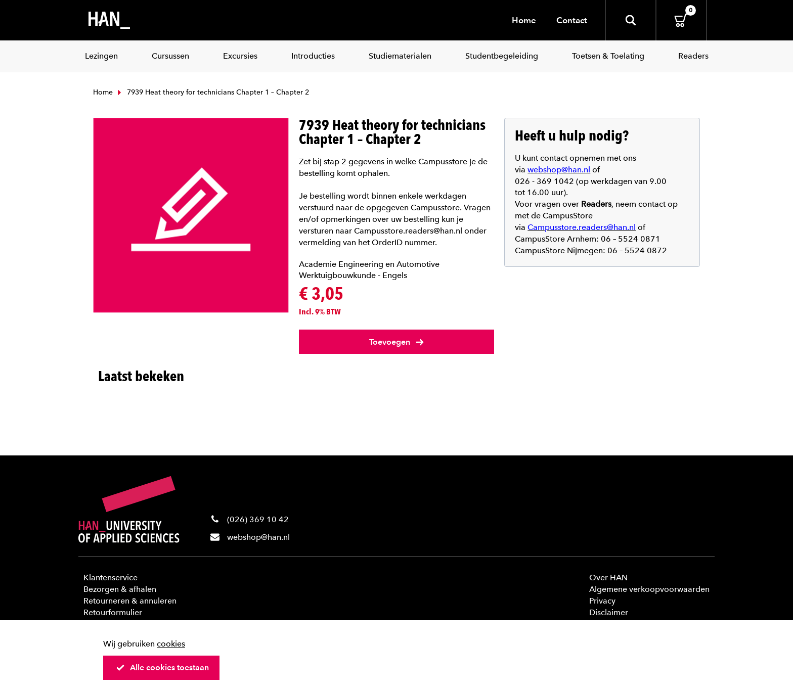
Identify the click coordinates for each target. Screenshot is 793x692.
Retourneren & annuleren (130, 601)
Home (524, 20)
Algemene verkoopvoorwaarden (649, 589)
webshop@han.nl (258, 537)
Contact (571, 20)
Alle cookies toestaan (162, 667)
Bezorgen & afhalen (119, 589)
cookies (171, 644)
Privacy (602, 601)
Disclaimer (608, 612)
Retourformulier (112, 612)
